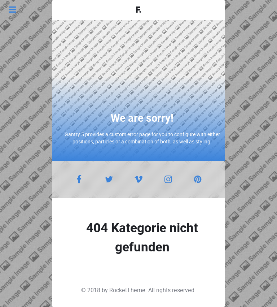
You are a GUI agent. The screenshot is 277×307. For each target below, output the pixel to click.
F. (138, 10)
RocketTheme (127, 290)
